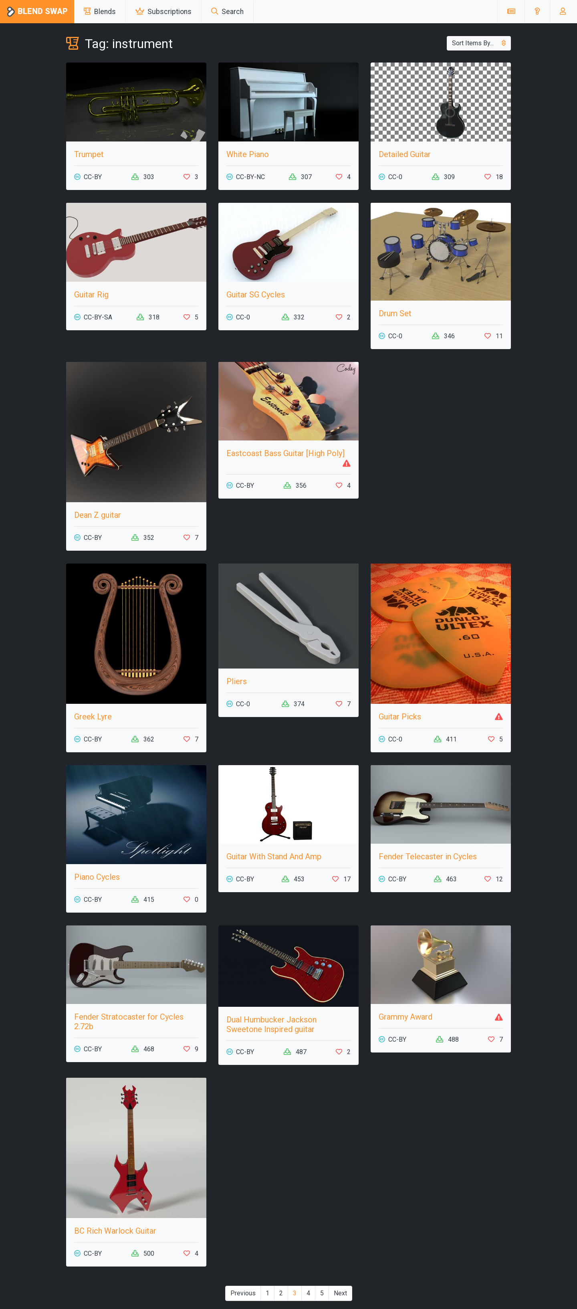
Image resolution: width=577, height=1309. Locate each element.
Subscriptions (163, 12)
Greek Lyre (93, 716)
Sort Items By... (479, 43)
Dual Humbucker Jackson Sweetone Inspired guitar (271, 1024)
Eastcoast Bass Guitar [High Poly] (285, 453)
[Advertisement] (441, 418)
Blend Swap (37, 12)
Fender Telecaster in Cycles (428, 856)
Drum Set (395, 313)
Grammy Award (405, 1017)
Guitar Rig (91, 294)
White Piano (247, 154)
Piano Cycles (97, 877)
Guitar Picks (400, 716)
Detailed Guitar (405, 154)
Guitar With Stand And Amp (273, 856)
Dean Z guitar (97, 515)
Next (340, 1293)
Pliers (236, 681)
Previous (243, 1293)
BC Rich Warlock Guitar (115, 1231)
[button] (537, 11)
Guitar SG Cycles (255, 294)
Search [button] (227, 12)
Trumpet (89, 154)
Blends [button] (100, 12)
